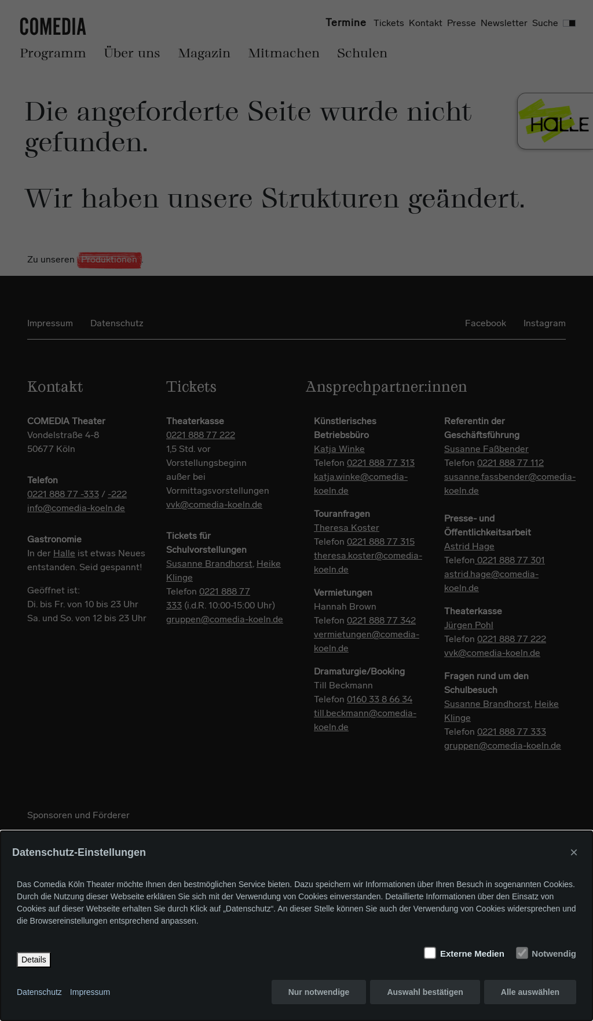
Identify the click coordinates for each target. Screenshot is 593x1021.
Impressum (90, 992)
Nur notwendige (319, 992)
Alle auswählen (530, 992)
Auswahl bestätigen (425, 992)
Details (33, 959)
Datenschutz (39, 992)
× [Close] (574, 852)
